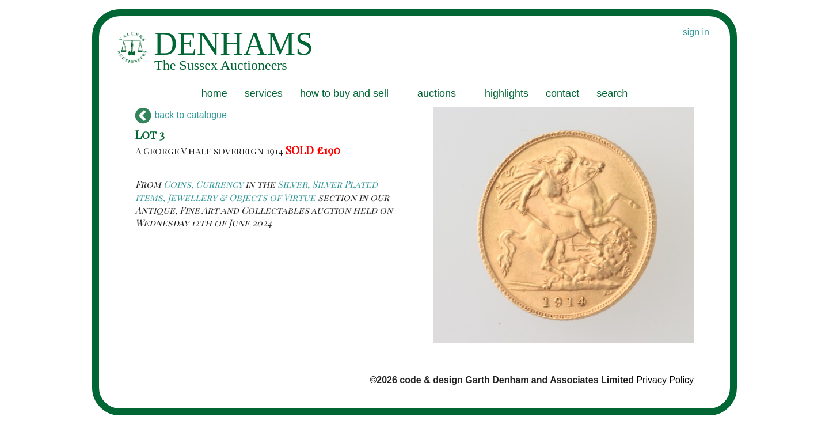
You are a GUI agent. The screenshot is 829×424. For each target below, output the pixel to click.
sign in (696, 32)
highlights (506, 93)
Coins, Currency (203, 184)
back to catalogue (181, 115)
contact (562, 93)
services (264, 93)
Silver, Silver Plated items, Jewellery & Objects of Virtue (256, 190)
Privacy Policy (665, 380)
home (214, 93)
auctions (436, 93)
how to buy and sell (344, 93)
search (612, 93)
